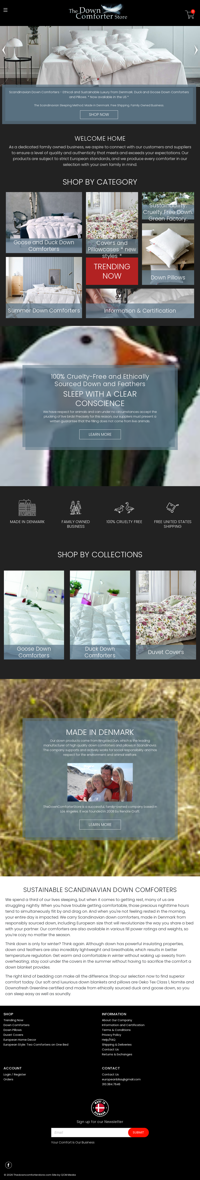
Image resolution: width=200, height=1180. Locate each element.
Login (7, 1074)
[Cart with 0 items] (190, 15)
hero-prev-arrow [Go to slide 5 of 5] (4, 48)
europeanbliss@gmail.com (121, 1079)
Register (20, 1074)
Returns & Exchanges (117, 1054)
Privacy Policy (111, 1035)
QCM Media (68, 1175)
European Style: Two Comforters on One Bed (36, 1044)
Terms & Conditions (116, 1030)
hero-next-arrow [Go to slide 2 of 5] (196, 48)
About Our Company (117, 1020)
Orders (8, 1079)
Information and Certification (123, 1025)
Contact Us (110, 1049)
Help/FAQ (108, 1040)
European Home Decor (20, 1040)
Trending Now (13, 1020)
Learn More (100, 434)
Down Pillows (13, 1030)
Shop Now (99, 114)
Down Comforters (16, 1025)
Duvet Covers (13, 1035)
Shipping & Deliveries (117, 1044)
